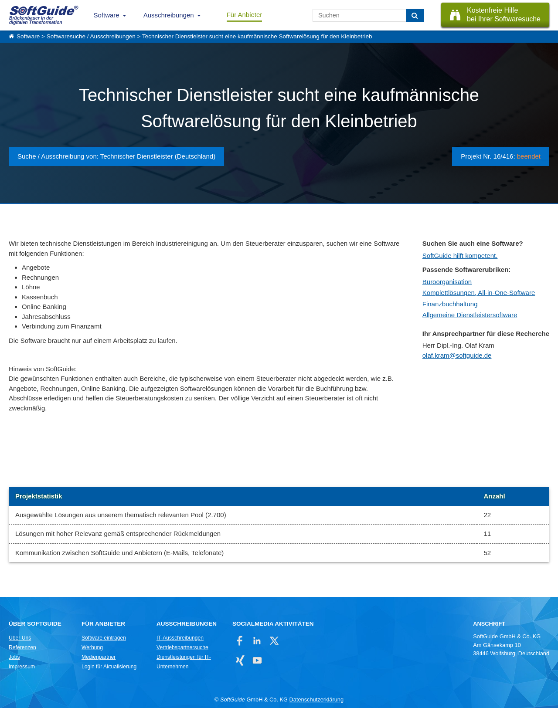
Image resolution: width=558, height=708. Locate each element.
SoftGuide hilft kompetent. (460, 255)
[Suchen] (415, 15)
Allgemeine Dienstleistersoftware (469, 314)
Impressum (22, 667)
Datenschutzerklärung (316, 699)
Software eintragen (104, 638)
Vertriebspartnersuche (182, 647)
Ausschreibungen (168, 15)
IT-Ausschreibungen (180, 638)
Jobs (14, 657)
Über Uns (20, 638)
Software (106, 15)
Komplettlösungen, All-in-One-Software (478, 292)
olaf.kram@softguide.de (457, 355)
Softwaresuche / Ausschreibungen (91, 36)
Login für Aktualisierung (109, 667)
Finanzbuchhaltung (450, 304)
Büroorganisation (447, 281)
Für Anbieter (244, 14)
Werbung (92, 647)
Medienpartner (99, 657)
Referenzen (22, 647)
